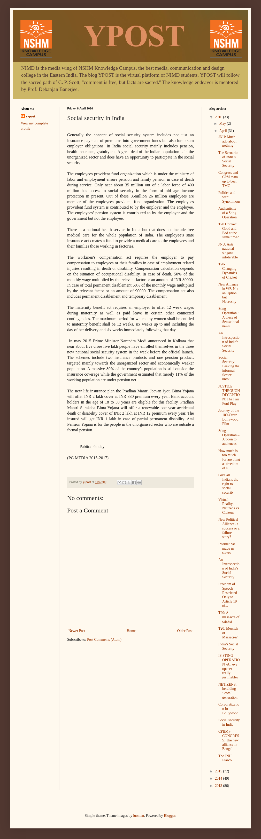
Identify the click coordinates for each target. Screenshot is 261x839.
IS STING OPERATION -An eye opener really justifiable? (229, 666)
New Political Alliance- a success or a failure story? (229, 528)
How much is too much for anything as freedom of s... (229, 459)
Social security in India (229, 722)
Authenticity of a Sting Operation (227, 213)
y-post (30, 116)
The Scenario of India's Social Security (227, 159)
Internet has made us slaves (226, 548)
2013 (219, 786)
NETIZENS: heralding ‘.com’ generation (227, 691)
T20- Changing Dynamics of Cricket (227, 270)
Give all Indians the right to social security (228, 483)
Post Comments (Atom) (104, 640)
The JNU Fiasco (225, 758)
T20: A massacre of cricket (228, 617)
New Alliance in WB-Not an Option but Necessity (228, 293)
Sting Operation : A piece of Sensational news (228, 317)
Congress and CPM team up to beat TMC (228, 179)
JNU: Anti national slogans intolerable (228, 250)
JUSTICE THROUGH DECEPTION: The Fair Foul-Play (229, 395)
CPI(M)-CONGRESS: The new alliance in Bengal (228, 740)
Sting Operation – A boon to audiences (228, 437)
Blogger (169, 816)
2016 (219, 117)
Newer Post (76, 631)
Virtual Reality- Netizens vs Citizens (228, 506)
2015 (219, 771)
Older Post (185, 631)
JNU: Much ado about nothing (227, 141)
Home (131, 631)
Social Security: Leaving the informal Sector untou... (228, 368)
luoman (138, 816)
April (223, 131)
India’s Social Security (228, 646)
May (223, 123)
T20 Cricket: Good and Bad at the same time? (228, 230)
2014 (219, 778)
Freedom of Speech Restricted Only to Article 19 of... (227, 595)
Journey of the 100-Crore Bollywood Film (228, 417)
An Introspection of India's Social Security (229, 341)
